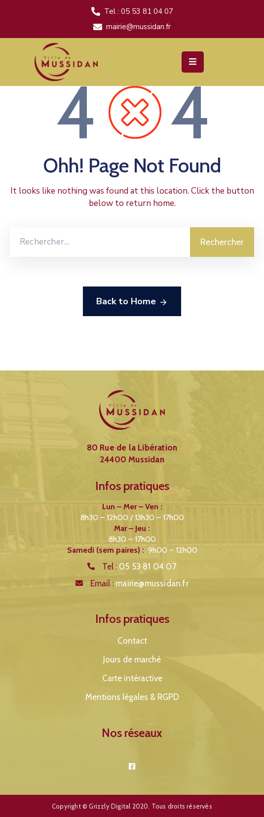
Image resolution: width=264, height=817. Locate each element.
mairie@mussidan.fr (138, 27)
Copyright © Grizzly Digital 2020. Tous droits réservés (132, 806)
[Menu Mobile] (193, 62)
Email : (139, 583)
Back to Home (132, 301)
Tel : (139, 567)
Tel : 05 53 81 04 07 (138, 11)
